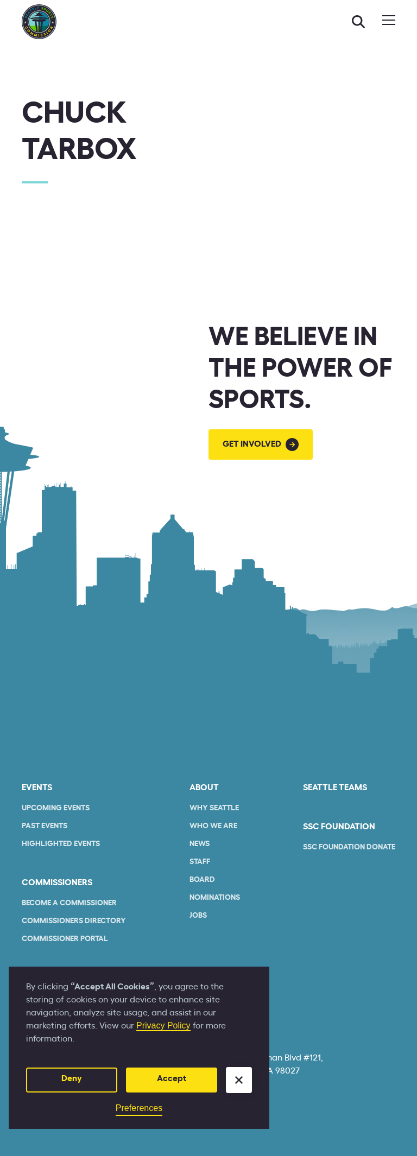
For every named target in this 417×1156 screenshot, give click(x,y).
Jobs (198, 915)
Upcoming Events (56, 808)
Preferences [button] (139, 1108)
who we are (213, 826)
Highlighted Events (61, 844)
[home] (39, 21)
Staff (199, 862)
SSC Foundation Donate (349, 847)
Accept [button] (171, 1078)
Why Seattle (214, 808)
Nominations (214, 897)
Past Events (44, 826)
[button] (239, 1080)
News (199, 844)
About (204, 787)
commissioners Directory (74, 921)
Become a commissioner (69, 903)
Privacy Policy (163, 1025)
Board (202, 880)
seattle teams (335, 787)
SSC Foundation (339, 826)
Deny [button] (71, 1078)
